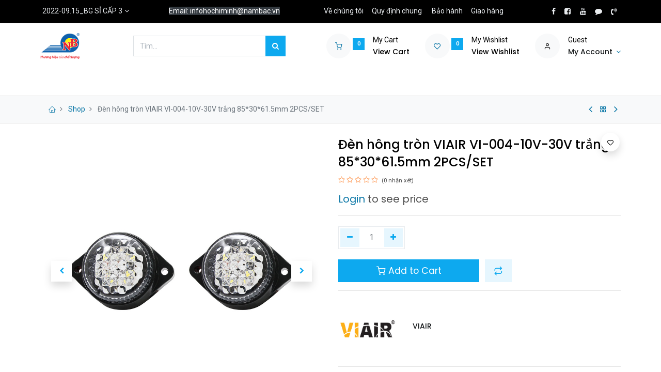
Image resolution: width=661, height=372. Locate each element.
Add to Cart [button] (409, 271)
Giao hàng (487, 11)
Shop (76, 109)
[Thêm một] (393, 237)
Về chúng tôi (344, 11)
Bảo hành (447, 11)
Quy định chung (397, 11)
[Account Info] (594, 52)
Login (351, 199)
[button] (61, 271)
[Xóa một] (349, 237)
